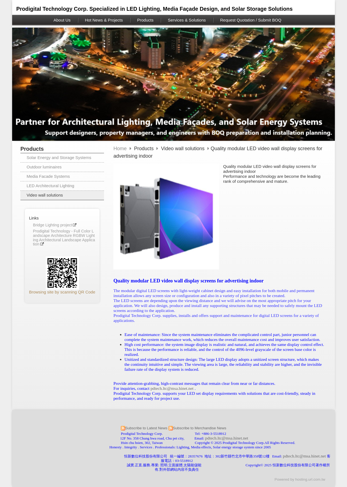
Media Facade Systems (48, 176)
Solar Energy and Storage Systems (59, 157)
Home (120, 148)
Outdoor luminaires (44, 167)
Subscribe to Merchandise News (199, 428)
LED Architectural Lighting (50, 185)
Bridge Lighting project (52, 225)
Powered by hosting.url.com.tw (299, 479)
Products (144, 148)
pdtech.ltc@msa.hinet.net (172, 388)
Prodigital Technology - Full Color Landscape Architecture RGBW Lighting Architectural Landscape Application (64, 237)
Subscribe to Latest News (146, 428)
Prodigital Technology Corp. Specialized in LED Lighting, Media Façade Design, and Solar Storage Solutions (154, 9)
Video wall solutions (45, 195)
